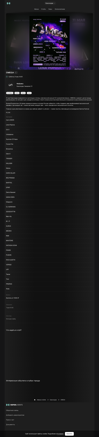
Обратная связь (12, 410)
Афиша (36, 9)
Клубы (43, 9)
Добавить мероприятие (15, 415)
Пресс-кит (10, 420)
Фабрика (20, 84)
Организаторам (60, 9)
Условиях (60, 434)
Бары (50, 9)
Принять (69, 434)
